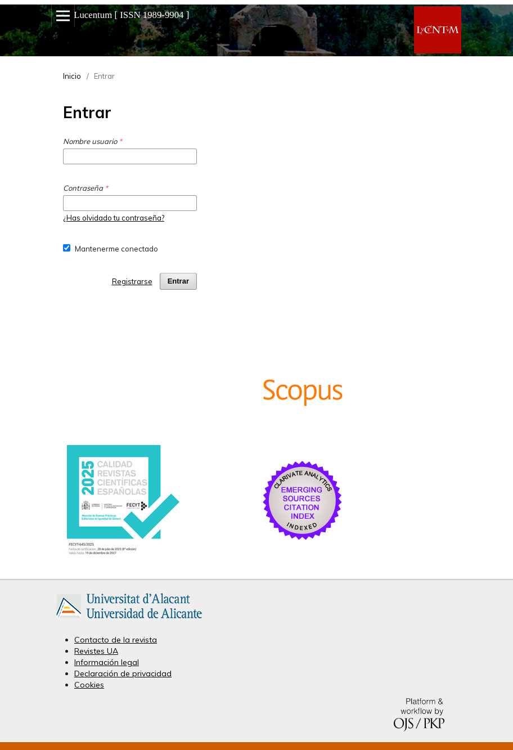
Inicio (72, 75)
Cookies (89, 685)
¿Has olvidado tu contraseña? (113, 217)
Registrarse (132, 281)
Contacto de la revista (115, 640)
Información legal (106, 662)
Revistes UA (96, 651)
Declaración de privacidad (123, 673)
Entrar (178, 281)
